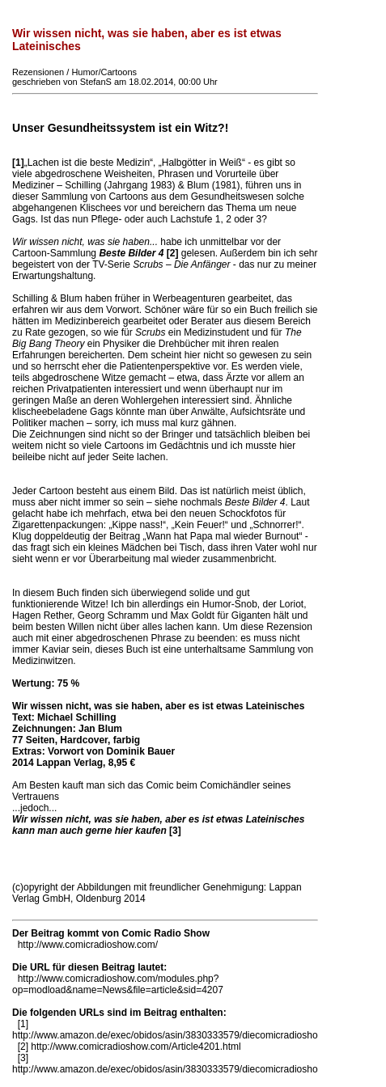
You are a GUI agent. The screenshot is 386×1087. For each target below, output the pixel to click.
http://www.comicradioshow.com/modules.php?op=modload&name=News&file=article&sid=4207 (117, 984)
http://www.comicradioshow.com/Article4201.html (135, 1046)
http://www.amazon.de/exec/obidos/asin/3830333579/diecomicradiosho (165, 1035)
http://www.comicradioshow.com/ (88, 944)
